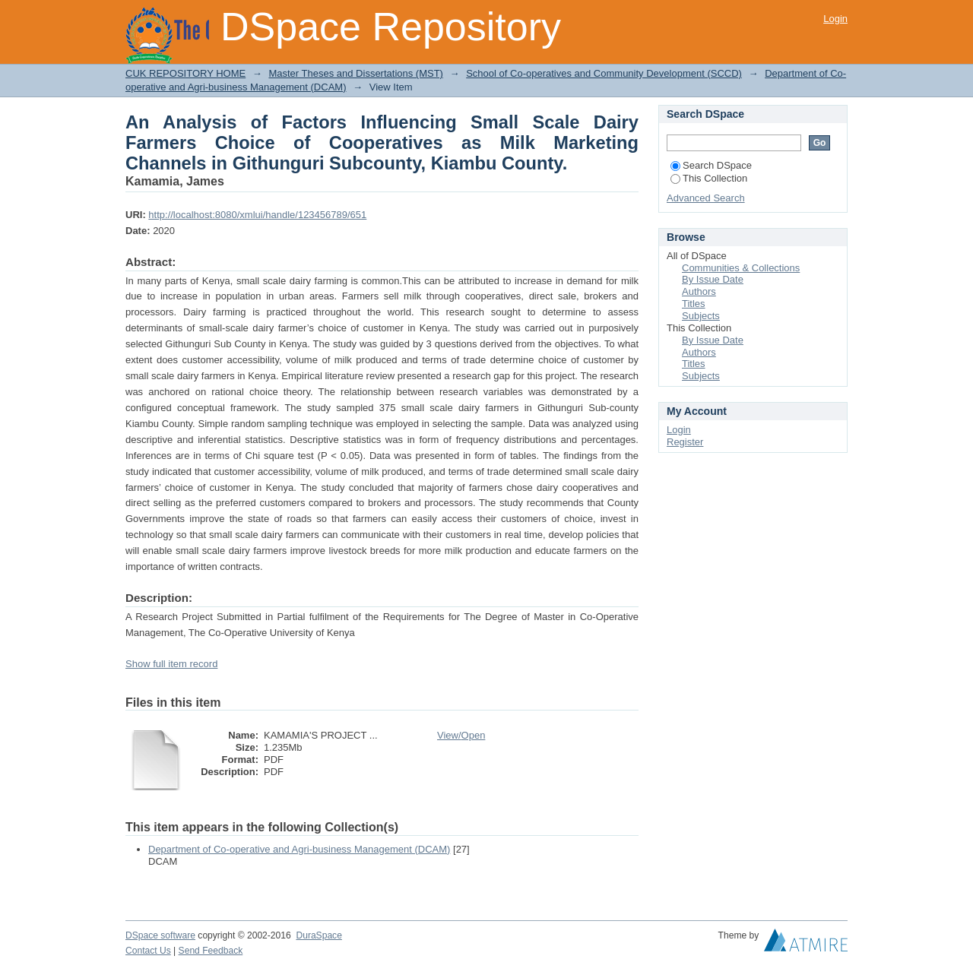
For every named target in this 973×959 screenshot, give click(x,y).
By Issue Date (712, 279)
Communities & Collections (741, 268)
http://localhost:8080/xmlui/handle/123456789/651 (257, 214)
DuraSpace (318, 935)
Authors (699, 291)
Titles (693, 303)
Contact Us (148, 950)
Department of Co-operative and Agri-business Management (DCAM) (299, 849)
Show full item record (171, 663)
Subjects (701, 315)
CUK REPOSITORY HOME (185, 73)
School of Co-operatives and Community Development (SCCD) (604, 73)
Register (685, 442)
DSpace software (160, 935)
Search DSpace (711, 165)
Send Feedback (211, 950)
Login (835, 18)
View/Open (461, 735)
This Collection (708, 178)
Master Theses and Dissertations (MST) (355, 73)
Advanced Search (706, 198)
